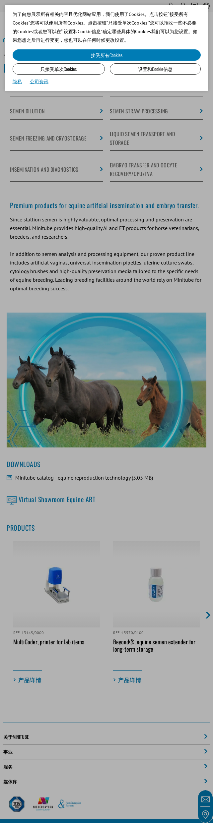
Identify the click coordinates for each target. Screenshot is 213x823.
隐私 (17, 82)
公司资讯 (39, 82)
